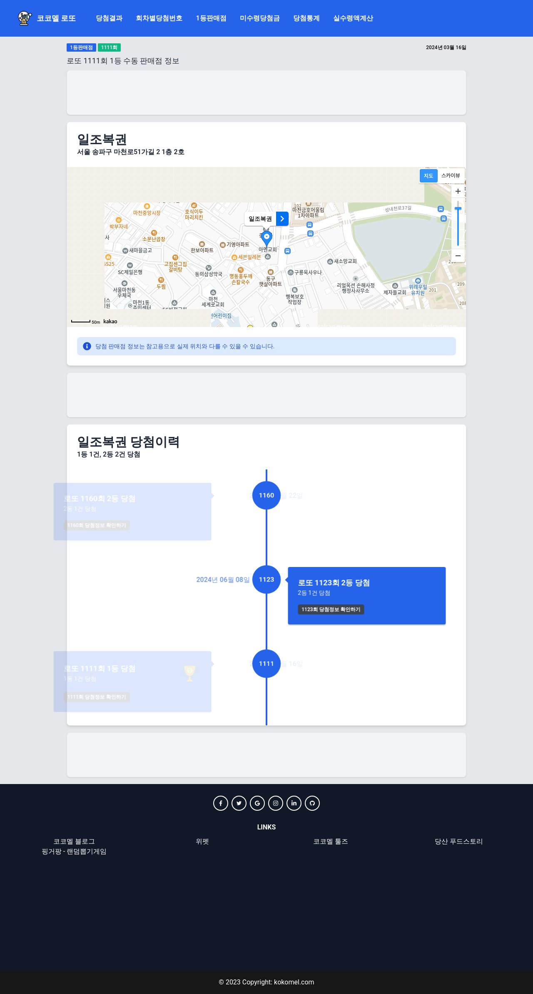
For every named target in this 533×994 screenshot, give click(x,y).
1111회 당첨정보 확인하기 (136, 697)
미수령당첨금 (260, 18)
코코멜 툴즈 (330, 841)
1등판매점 (211, 18)
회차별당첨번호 (159, 18)
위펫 (202, 841)
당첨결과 (109, 18)
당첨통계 (306, 18)
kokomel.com (293, 982)
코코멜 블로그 (74, 841)
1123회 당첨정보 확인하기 (325, 609)
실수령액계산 (353, 18)
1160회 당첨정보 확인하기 (136, 525)
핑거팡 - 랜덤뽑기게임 (74, 851)
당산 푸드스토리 (459, 841)
